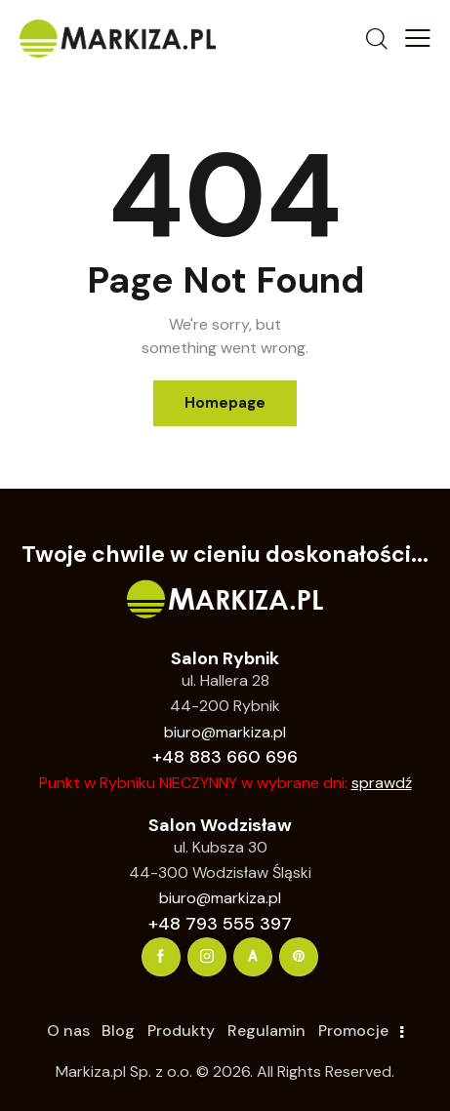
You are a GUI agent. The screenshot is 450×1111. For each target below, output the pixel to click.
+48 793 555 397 (220, 923)
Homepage (225, 403)
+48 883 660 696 (225, 757)
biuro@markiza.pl (225, 732)
